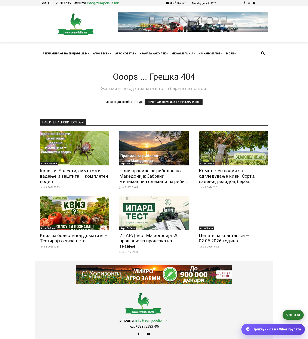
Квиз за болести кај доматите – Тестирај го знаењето (74, 238)
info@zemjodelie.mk (103, 3)
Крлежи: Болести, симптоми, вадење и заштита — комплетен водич (74, 176)
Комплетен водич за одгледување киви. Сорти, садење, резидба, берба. (227, 176)
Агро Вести (127, 163)
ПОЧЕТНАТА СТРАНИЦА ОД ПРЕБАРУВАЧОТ (173, 102)
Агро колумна (49, 163)
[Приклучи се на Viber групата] (273, 329)
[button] (263, 53)
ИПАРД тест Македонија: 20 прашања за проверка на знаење (149, 241)
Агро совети (207, 163)
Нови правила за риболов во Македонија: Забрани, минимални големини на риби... (153, 176)
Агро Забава (48, 228)
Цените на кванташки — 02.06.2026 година (224, 238)
